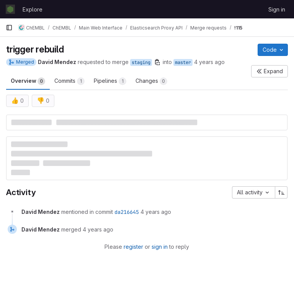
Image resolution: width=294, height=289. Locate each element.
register (133, 246)
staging (141, 62)
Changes (151, 81)
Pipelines (110, 81)
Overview (28, 81)
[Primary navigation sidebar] (9, 27)
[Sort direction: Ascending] (281, 192)
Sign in (276, 9)
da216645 (126, 212)
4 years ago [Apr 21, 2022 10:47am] (209, 62)
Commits (69, 81)
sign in (160, 246)
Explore (32, 9)
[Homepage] (10, 9)
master (183, 62)
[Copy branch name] (157, 62)
